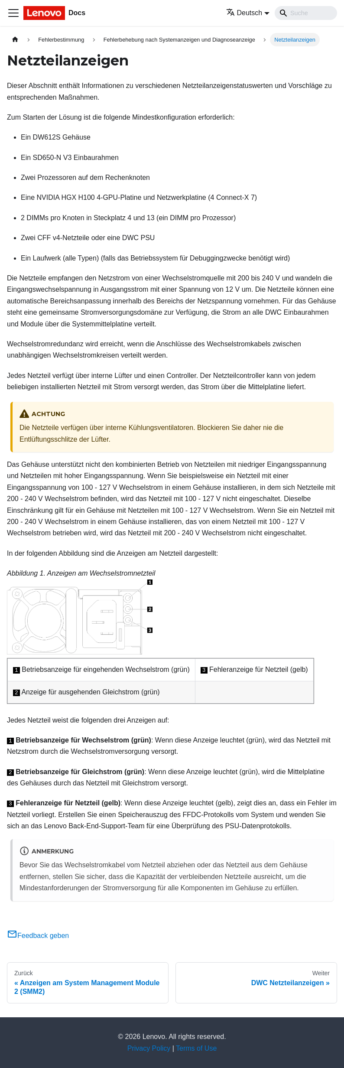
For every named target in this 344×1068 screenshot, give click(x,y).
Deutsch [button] (244, 12)
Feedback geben (38, 935)
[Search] (306, 13)
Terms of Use (196, 1048)
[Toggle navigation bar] (13, 13)
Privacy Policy (149, 1048)
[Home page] (15, 39)
